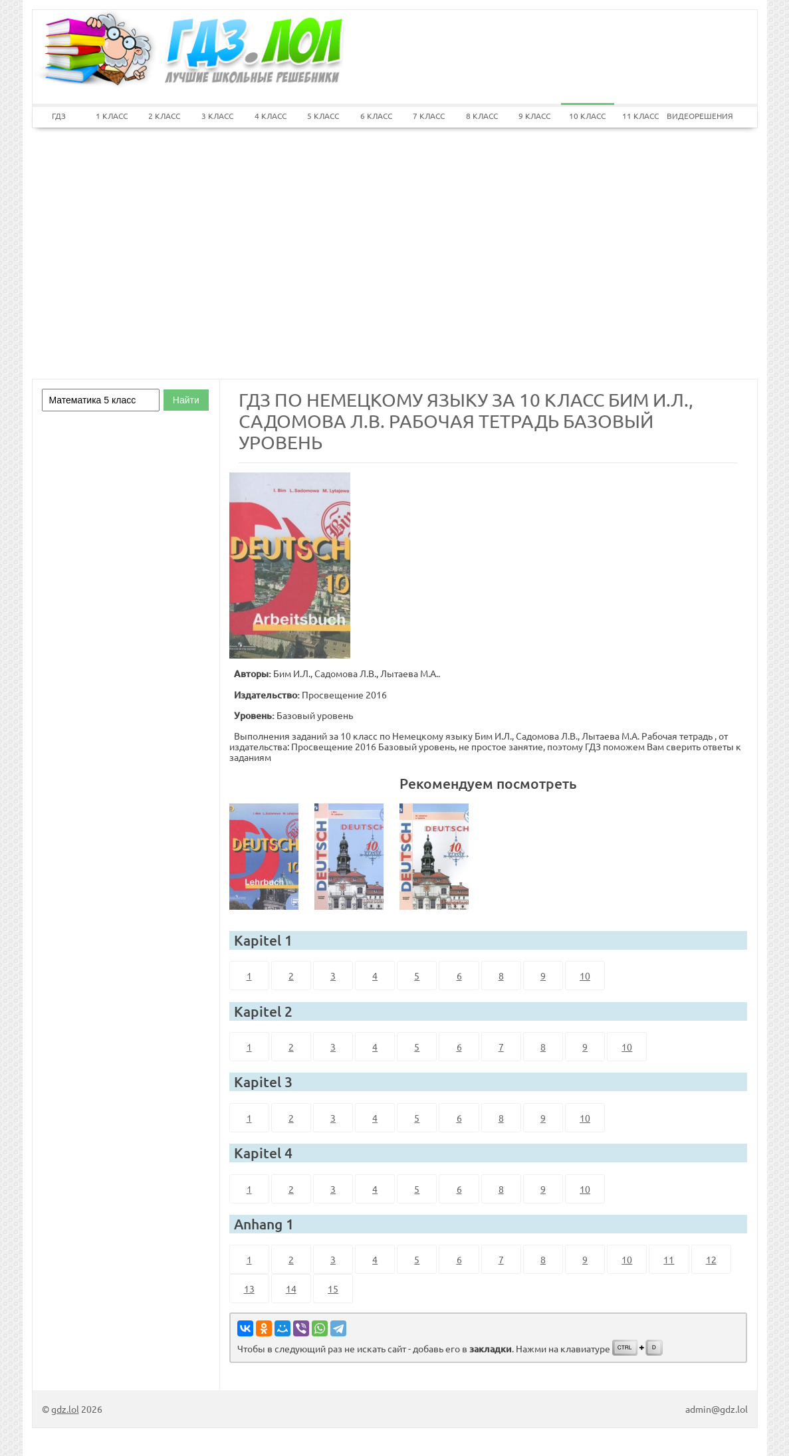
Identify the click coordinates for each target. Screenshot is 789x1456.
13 (249, 1289)
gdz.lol (65, 1409)
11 (668, 1259)
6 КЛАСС (376, 115)
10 (585, 976)
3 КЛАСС (217, 115)
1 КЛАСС (112, 115)
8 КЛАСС (482, 115)
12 (711, 1259)
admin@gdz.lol (716, 1409)
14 (291, 1289)
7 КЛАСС (429, 115)
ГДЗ (59, 115)
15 (333, 1289)
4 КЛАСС (270, 115)
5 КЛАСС (323, 115)
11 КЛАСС (640, 115)
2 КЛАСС (164, 115)
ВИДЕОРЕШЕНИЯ (693, 115)
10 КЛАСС (587, 115)
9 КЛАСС (534, 115)
